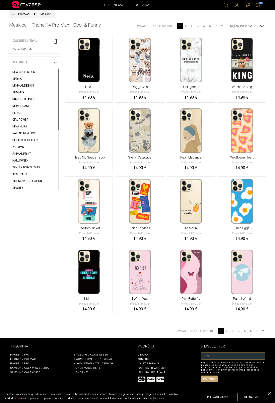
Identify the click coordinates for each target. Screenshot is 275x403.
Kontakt (144, 359)
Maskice (46, 14)
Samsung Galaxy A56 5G (91, 354)
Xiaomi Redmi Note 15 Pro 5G (93, 363)
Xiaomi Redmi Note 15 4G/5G (93, 359)
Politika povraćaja (151, 372)
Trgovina (141, 5)
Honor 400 (81, 372)
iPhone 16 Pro (19, 363)
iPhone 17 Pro (19, 354)
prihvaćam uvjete (219, 397)
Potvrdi (209, 378)
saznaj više (252, 397)
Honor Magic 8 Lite (87, 367)
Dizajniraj (113, 5)
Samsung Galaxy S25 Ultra (29, 367)
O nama (143, 354)
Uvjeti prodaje (148, 363)
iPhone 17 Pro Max (23, 359)
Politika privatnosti (152, 367)
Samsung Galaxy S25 (25, 372)
